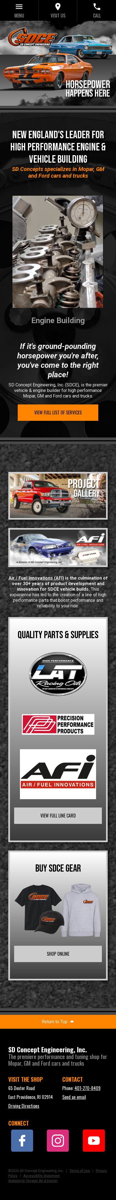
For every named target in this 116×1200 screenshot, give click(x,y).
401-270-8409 (87, 1088)
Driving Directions (23, 1106)
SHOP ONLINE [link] (58, 953)
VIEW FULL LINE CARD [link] (58, 815)
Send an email (74, 1097)
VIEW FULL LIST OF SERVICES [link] (58, 412)
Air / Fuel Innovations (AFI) (36, 578)
